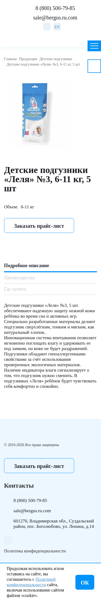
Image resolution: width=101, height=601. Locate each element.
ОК (85, 583)
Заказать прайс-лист (39, 226)
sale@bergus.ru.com (55, 17)
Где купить (15, 289)
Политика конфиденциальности (35, 551)
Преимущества (19, 277)
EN (57, 27)
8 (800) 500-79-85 (55, 8)
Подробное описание (26, 265)
